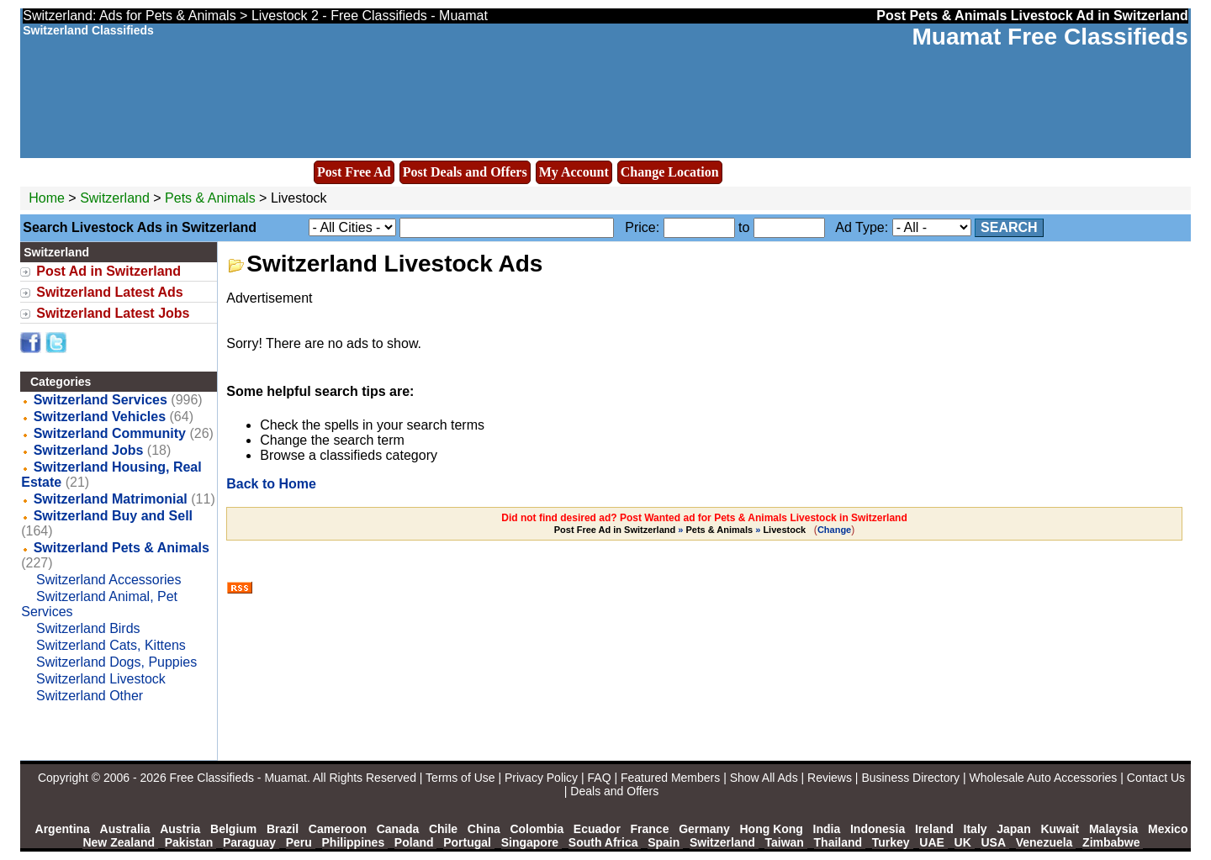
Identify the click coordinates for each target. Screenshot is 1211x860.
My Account (574, 172)
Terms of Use (460, 777)
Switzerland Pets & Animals (121, 548)
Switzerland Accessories (109, 579)
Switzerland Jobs (89, 450)
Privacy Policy (541, 777)
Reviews (829, 777)
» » (681, 530)
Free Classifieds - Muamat (238, 777)
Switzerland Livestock (101, 679)
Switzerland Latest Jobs (112, 313)
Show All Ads (764, 777)
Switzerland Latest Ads (109, 292)
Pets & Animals (210, 198)
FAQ (599, 777)
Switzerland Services (100, 400)
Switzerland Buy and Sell (113, 516)
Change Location (670, 172)
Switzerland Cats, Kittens (111, 645)
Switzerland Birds (88, 628)
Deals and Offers (614, 791)
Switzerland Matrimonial (111, 499)
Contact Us (1156, 777)
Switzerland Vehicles (100, 416)
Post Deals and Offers (465, 172)
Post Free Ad (354, 172)
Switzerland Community (110, 433)
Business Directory (910, 777)
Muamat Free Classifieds (1049, 37)
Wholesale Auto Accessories (1044, 777)
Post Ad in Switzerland (108, 271)
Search (1009, 227)
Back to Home (271, 484)
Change (834, 530)
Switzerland (115, 198)
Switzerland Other (89, 696)
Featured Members (670, 777)
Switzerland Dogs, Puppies (116, 662)
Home (47, 198)
